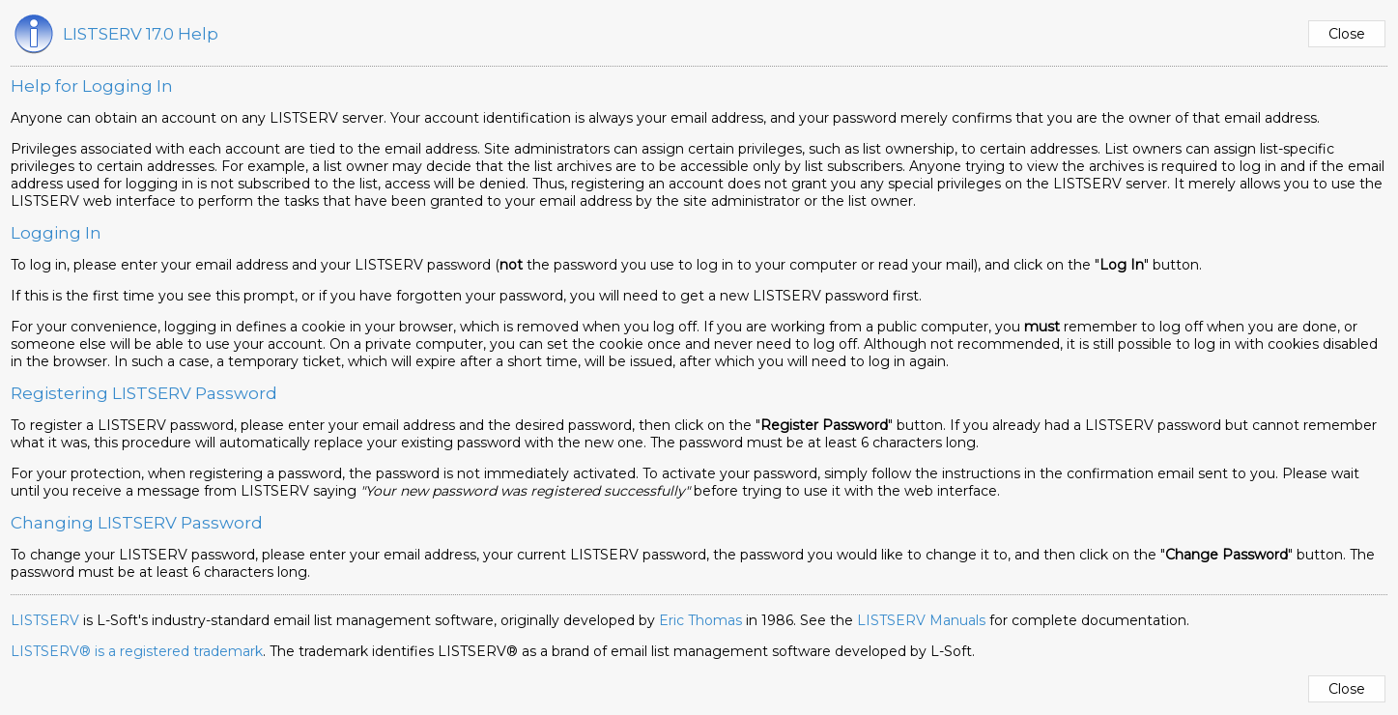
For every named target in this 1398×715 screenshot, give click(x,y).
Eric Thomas (700, 620)
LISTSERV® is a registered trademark (137, 651)
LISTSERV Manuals (921, 620)
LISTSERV (45, 620)
